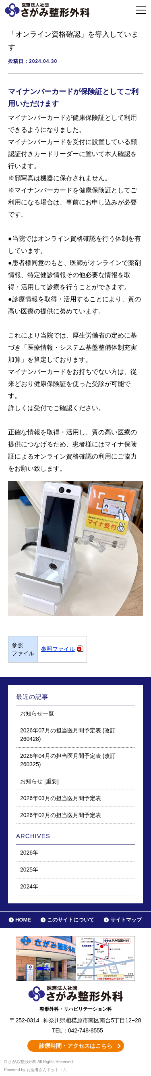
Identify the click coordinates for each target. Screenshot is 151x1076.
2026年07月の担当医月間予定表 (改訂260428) (68, 734)
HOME (23, 920)
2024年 (29, 886)
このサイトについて (70, 920)
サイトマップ (126, 920)
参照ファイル (58, 649)
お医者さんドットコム (47, 1070)
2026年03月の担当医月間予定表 (60, 798)
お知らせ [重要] (39, 781)
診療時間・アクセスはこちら (75, 1046)
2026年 (29, 852)
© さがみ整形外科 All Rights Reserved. (39, 1061)
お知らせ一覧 (37, 713)
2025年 (29, 869)
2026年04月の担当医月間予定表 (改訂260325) (68, 760)
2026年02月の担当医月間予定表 (60, 815)
